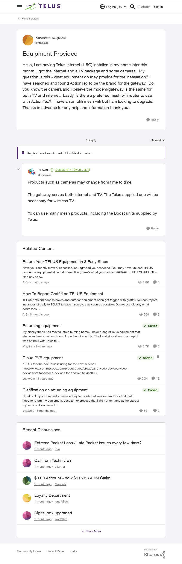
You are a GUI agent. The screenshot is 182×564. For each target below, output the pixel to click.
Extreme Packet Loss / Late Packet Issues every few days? (88, 442)
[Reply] (152, 120)
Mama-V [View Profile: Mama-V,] (60, 484)
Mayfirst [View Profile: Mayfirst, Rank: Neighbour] (28, 346)
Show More (91, 531)
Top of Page (56, 551)
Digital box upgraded (53, 512)
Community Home (29, 551)
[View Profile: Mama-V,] (27, 480)
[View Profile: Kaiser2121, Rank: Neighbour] (28, 40)
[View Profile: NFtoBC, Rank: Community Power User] (32, 172)
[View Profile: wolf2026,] (27, 515)
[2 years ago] (43, 346)
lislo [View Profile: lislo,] (57, 449)
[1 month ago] (43, 449)
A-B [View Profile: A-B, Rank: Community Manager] (25, 282)
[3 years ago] (44, 378)
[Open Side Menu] (19, 6)
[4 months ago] (39, 282)
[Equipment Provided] (45, 175)
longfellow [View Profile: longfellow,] (61, 501)
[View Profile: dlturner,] (27, 463)
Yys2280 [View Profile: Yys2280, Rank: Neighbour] (28, 410)
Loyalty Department (52, 495)
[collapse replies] (18, 169)
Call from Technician (52, 460)
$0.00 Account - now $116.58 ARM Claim (72, 478)
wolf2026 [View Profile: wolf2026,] (61, 519)
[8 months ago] (39, 314)
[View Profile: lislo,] (27, 445)
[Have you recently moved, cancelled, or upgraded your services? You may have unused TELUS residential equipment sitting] (91, 272)
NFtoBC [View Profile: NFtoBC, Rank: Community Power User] (43, 170)
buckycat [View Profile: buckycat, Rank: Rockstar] (29, 378)
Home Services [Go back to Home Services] (28, 18)
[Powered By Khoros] (154, 554)
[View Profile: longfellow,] (27, 498)
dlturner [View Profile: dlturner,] (60, 466)
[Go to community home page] (43, 6)
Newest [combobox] (158, 140)
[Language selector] (113, 6)
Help (73, 551)
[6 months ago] (45, 410)
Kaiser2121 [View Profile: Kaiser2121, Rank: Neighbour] (43, 38)
